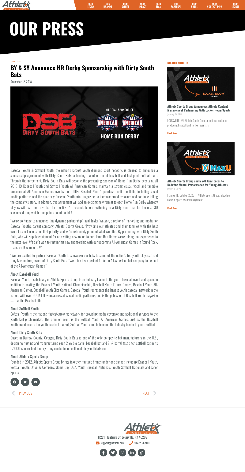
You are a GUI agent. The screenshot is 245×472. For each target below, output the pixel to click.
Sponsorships (15, 61)
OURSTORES (235, 5)
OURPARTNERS (176, 5)
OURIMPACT (142, 5)
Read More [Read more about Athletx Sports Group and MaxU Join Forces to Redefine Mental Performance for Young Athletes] (172, 208)
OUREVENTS (125, 5)
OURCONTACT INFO (214, 5)
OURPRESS (194, 5)
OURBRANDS (108, 5)
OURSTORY (90, 5)
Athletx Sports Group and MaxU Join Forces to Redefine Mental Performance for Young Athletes (197, 183)
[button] (14, 382)
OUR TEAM (158, 5)
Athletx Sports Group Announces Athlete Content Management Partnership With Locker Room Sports (198, 108)
